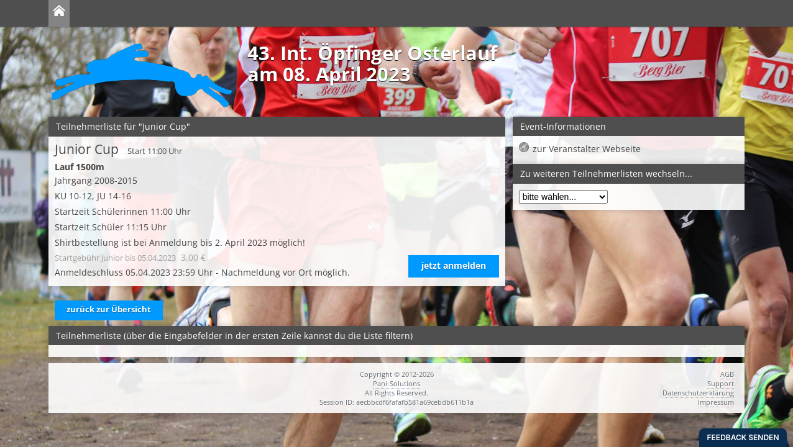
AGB (727, 374)
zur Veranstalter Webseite (587, 149)
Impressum (716, 402)
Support (720, 383)
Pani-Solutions (396, 383)
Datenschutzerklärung (698, 392)
